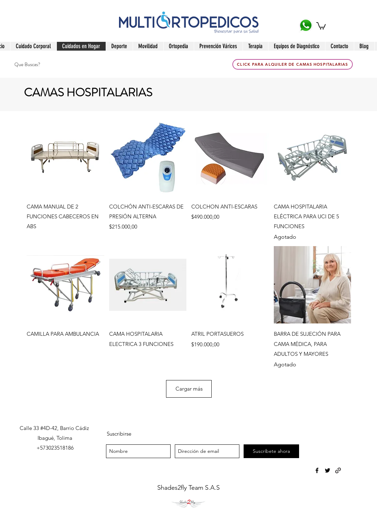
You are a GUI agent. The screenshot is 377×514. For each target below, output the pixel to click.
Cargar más (189, 388)
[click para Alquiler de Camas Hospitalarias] (292, 64)
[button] (321, 25)
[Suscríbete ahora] (271, 451)
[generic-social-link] (338, 470)
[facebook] (316, 470)
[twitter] (327, 470)
